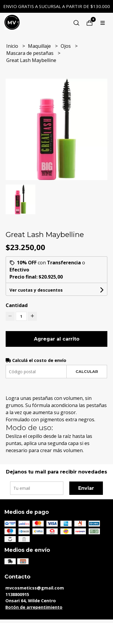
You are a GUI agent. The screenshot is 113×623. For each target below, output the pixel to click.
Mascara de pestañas (30, 53)
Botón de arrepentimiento (33, 607)
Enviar (86, 488)
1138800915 (17, 594)
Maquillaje (40, 46)
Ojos (66, 46)
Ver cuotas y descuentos (36, 290)
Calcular (87, 371)
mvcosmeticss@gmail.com (34, 588)
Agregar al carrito (56, 339)
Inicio (12, 46)
